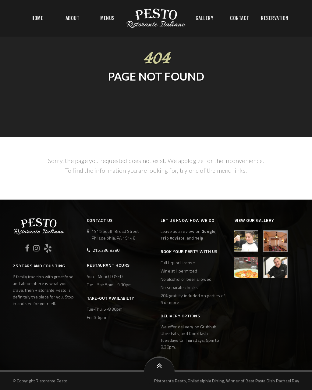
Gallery (205, 18)
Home (37, 18)
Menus (107, 18)
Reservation (275, 18)
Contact (239, 18)
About (73, 18)
